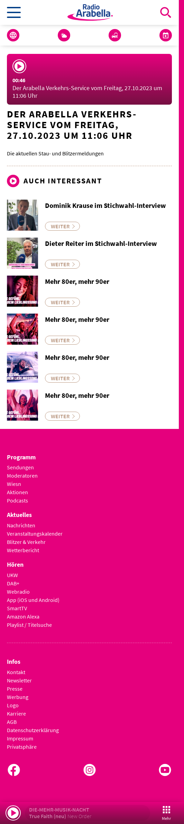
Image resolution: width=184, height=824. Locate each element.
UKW (12, 575)
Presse (14, 688)
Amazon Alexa (23, 616)
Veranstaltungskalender (35, 533)
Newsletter (19, 680)
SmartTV (17, 608)
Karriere (16, 713)
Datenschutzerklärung (33, 730)
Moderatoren (22, 475)
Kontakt (16, 672)
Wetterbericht (23, 550)
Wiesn (14, 483)
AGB (12, 721)
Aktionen (17, 492)
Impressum (20, 738)
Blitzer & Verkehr (26, 541)
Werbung (17, 696)
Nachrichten (21, 525)
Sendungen (20, 467)
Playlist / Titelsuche (29, 624)
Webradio (18, 591)
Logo (13, 705)
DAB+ (13, 583)
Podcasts (17, 500)
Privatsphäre (22, 746)
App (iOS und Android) (33, 599)
